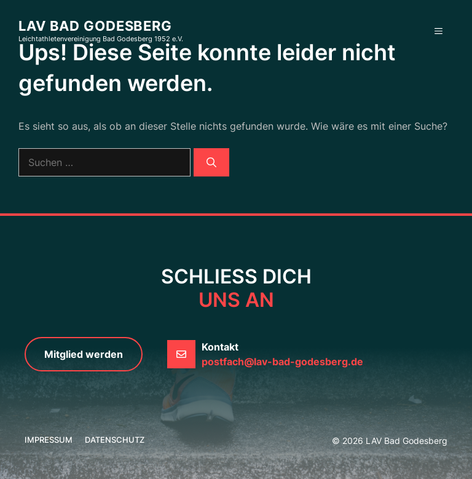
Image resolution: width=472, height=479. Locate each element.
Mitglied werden (83, 354)
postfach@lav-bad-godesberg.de (282, 361)
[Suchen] (211, 162)
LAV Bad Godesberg (95, 26)
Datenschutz (114, 440)
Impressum (49, 440)
